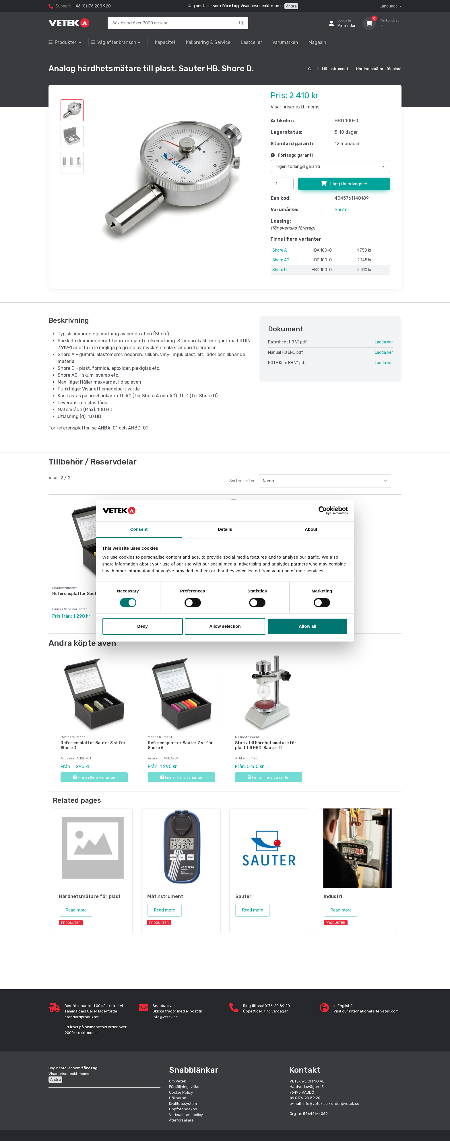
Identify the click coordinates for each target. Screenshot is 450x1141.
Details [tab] (225, 529)
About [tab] (311, 529)
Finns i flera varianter (94, 777)
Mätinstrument (335, 69)
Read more (76, 910)
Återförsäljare (181, 1120)
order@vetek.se (345, 1103)
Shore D (279, 269)
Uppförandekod (183, 1109)
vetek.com (389, 1011)
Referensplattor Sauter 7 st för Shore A (180, 745)
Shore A (279, 250)
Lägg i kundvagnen (344, 183)
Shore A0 (280, 260)
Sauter (342, 209)
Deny (142, 626)
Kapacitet (165, 42)
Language (389, 6)
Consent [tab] (139, 529)
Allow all (307, 626)
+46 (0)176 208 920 (92, 6)
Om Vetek (177, 1081)
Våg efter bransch (113, 42)
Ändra (291, 6)
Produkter (63, 42)
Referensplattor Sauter (76, 593)
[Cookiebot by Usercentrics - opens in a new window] (323, 510)
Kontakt (305, 1070)
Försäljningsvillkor (185, 1086)
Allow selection (224, 626)
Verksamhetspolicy (186, 1115)
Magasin (317, 42)
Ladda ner (384, 342)
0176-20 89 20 (307, 1098)
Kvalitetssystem (183, 1103)
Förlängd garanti (292, 155)
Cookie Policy (181, 1092)
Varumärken (285, 42)
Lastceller (251, 42)
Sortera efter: (242, 481)
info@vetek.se (165, 1017)
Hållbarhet (178, 1098)
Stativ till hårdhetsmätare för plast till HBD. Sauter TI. (265, 745)
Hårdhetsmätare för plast (378, 69)
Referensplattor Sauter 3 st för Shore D (93, 745)
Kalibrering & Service (208, 42)
